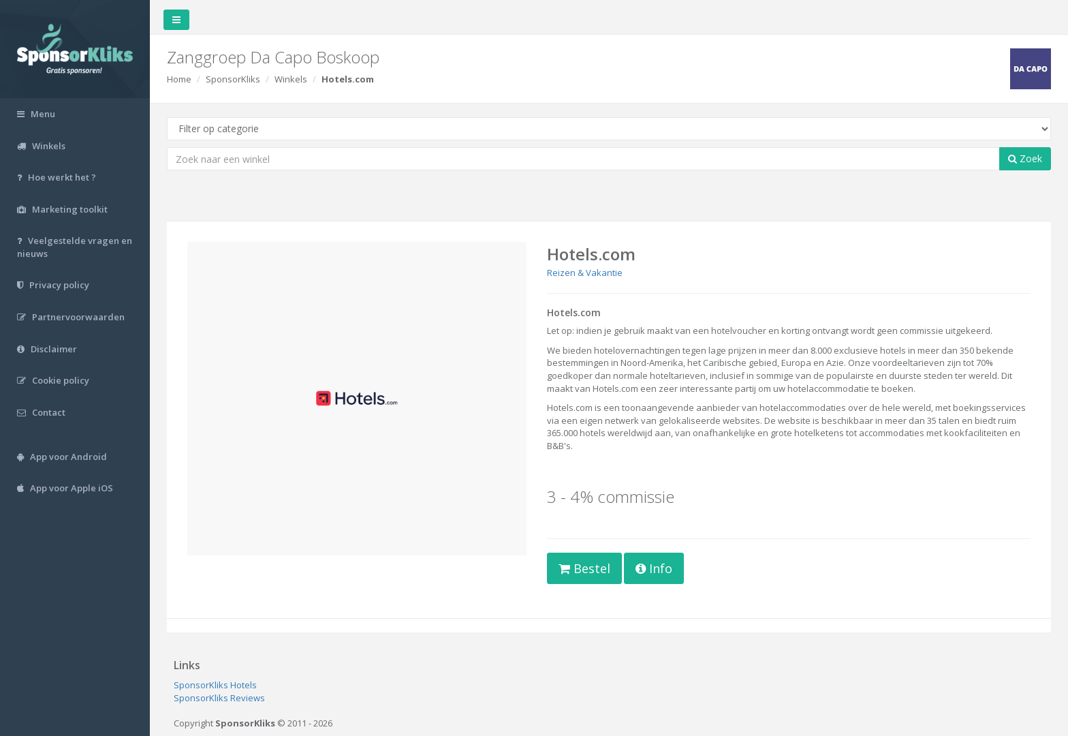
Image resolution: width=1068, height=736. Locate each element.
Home (179, 79)
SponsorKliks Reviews (219, 698)
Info (653, 568)
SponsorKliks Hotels (215, 685)
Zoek (1025, 158)
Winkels (290, 79)
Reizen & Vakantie (585, 272)
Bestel (584, 568)
